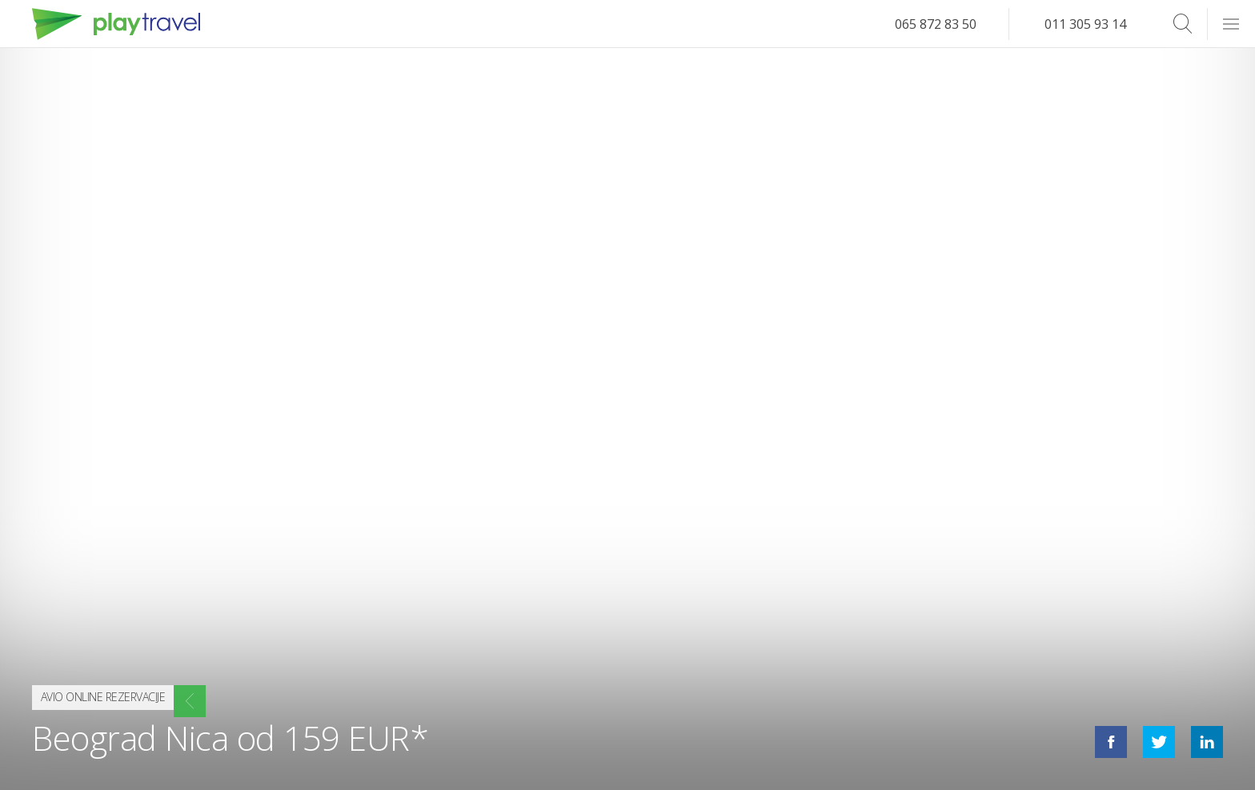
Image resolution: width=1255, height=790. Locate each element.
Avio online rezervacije (123, 694)
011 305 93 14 (1085, 24)
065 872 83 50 (935, 24)
